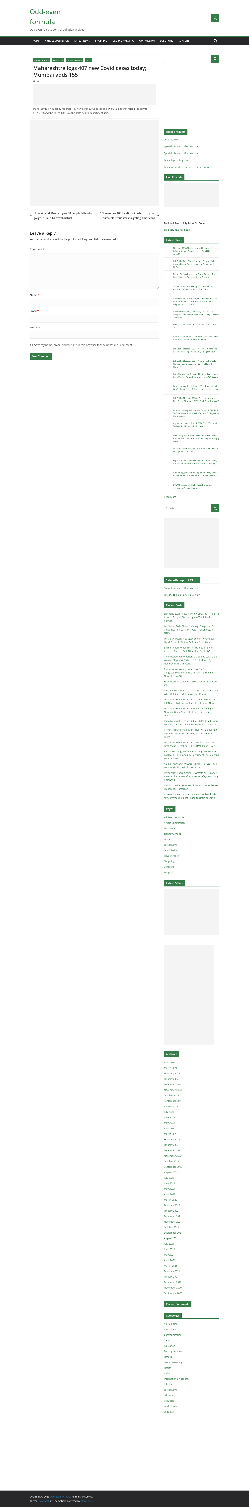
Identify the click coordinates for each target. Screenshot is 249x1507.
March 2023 (170, 1133)
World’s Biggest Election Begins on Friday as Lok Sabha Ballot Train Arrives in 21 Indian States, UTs (196, 474)
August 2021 (171, 1238)
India (88, 60)
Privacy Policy (171, 855)
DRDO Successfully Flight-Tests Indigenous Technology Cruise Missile (192, 486)
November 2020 (173, 1287)
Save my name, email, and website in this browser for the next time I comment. (83, 345)
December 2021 (172, 1216)
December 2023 (172, 1084)
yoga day (169, 1411)
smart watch (171, 139)
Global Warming (74, 60)
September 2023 (173, 1100)
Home (36, 40)
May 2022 (169, 1188)
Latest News (82, 40)
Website (35, 327)
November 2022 (173, 1155)
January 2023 (171, 1144)
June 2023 (169, 1117)
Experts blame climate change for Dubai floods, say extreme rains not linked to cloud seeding (195, 462)
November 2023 (173, 1089)
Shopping (101, 40)
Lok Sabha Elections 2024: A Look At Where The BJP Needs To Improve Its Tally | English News (195, 350)
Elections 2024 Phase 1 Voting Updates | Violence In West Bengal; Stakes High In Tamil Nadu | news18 (196, 251)
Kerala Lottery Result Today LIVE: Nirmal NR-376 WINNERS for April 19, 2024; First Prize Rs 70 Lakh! (196, 387)
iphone (168, 1384)
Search (215, 18)
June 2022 (169, 1183)
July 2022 (169, 1177)
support (183, 40)
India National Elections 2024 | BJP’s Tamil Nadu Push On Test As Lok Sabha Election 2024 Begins (195, 375)
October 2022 (171, 1161)
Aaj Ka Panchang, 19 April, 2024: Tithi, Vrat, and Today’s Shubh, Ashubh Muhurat (195, 425)
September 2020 (173, 1293)
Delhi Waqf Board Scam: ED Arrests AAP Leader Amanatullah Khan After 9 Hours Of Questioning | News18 (196, 438)
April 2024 (169, 1062)
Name (35, 295)
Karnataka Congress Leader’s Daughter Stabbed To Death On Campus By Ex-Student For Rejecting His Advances (196, 413)
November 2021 (173, 1221)
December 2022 (172, 1150)
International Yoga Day (176, 1378)
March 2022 (170, 1199)
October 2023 (171, 1095)
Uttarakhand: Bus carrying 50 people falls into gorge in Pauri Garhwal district (61, 215)
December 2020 (172, 1282)
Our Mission (147, 40)
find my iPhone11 (173, 1351)
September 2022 (173, 1166)
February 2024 (172, 1073)
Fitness (168, 1356)
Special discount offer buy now (181, 146)
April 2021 (169, 1260)
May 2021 (169, 1254)
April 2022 (169, 1194)
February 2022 (172, 1205)
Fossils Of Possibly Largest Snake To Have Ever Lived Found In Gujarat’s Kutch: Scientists (194, 276)
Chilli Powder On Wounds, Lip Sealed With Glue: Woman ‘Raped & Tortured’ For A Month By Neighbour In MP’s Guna (195, 301)
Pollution (169, 1400)
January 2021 (171, 1276)
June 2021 (169, 1249)
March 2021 (170, 1265)
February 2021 (172, 1271)
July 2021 (169, 1243)
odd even (169, 1395)
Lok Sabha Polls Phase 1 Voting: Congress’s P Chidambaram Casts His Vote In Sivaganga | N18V (193, 264)
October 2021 (171, 1227)
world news (170, 1406)
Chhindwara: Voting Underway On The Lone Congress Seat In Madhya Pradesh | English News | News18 (196, 314)
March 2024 (170, 1068)
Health (167, 1367)
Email (34, 311)
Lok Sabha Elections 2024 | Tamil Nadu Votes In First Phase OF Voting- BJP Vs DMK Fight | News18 (196, 400)
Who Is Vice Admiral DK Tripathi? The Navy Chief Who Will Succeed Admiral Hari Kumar (195, 338)
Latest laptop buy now (176, 160)
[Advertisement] (94, 94)
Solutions (166, 40)
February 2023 (172, 1139)
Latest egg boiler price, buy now (182, 594)
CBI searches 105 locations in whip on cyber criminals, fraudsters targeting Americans (129, 215)
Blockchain (170, 1329)
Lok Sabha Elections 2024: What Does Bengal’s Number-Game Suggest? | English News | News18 (194, 363)
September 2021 (173, 1232)
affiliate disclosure (174, 817)
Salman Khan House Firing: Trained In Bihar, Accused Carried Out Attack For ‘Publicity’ (193, 288)
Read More (170, 496)
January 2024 (171, 1078)
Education (58, 60)
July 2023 (169, 1111)
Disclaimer (170, 828)
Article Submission (57, 40)
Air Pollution (171, 1323)
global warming (123, 40)
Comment (37, 249)
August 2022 (171, 1172)
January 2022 (171, 1210)
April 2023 (169, 1128)
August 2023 (171, 1106)
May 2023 (169, 1122)
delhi (167, 1340)
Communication (41, 60)
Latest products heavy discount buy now (186, 167)
